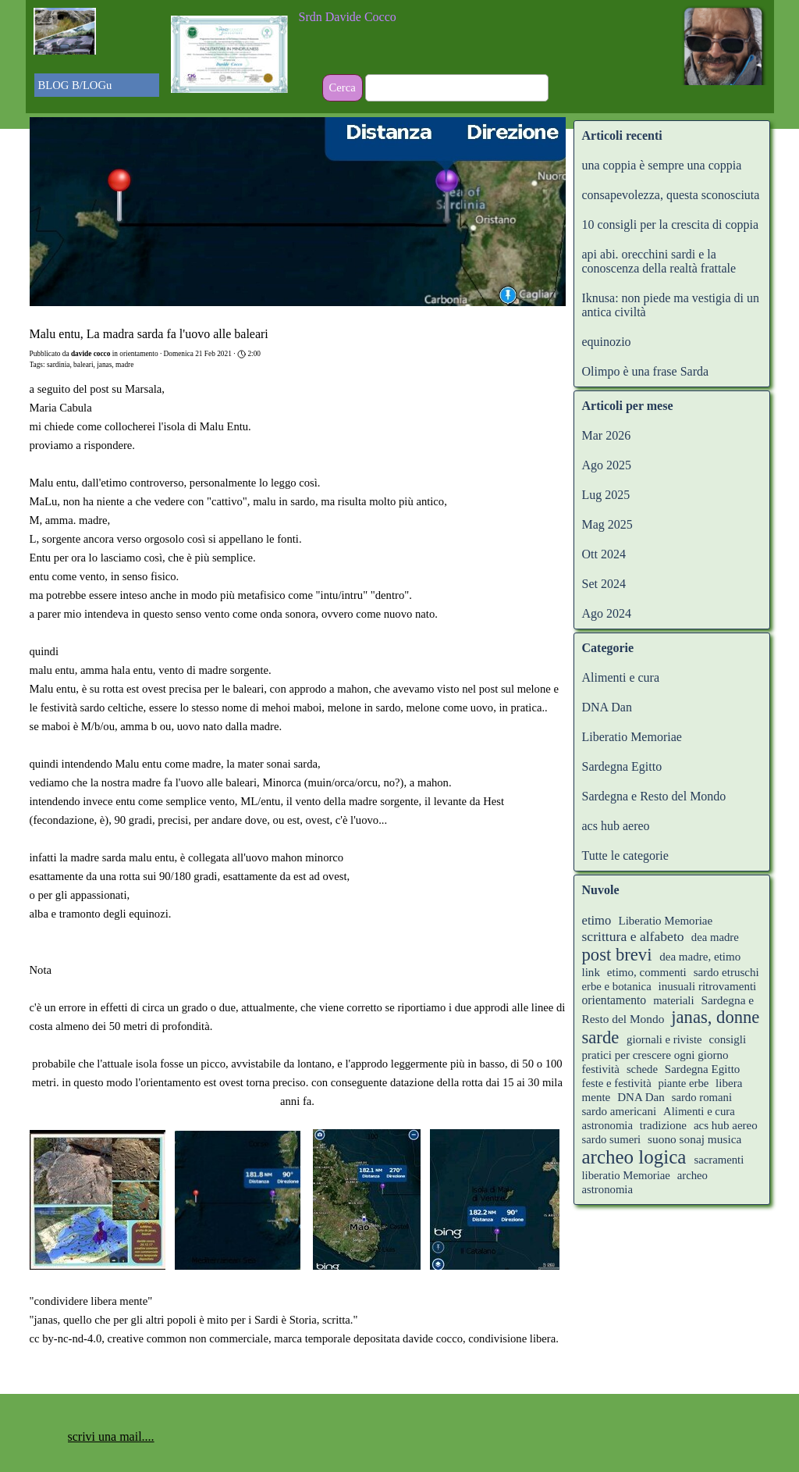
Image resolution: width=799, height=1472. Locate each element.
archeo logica (634, 1156)
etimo (597, 920)
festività (601, 1069)
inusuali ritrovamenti (708, 986)
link (591, 972)
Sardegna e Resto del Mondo (654, 796)
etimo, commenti (647, 972)
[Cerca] (457, 88)
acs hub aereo (616, 825)
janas (104, 365)
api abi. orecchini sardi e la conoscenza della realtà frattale (659, 261)
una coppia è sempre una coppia (662, 165)
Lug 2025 (606, 494)
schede (642, 1069)
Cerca (342, 87)
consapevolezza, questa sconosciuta (671, 194)
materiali (673, 1000)
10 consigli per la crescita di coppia (670, 224)
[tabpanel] (400, 17)
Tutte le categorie (625, 855)
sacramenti (719, 1159)
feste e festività (618, 1083)
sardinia (58, 365)
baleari (83, 365)
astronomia (607, 1125)
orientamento (614, 1000)
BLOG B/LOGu (75, 85)
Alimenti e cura (621, 677)
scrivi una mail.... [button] (111, 1436)
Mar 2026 (606, 435)
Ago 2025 (607, 465)
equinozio (606, 341)
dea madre (715, 937)
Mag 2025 (607, 524)
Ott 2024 (604, 554)
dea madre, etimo (699, 956)
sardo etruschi (726, 972)
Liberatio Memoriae (632, 736)
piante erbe (685, 1083)
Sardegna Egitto (622, 766)
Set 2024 (604, 583)
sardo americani (619, 1111)
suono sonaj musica (694, 1139)
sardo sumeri (611, 1139)
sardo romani (702, 1097)
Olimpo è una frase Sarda (645, 371)
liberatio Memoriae (626, 1175)
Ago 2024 (607, 613)
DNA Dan (607, 707)
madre (124, 365)
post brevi (617, 954)
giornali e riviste (664, 1039)
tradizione (663, 1125)
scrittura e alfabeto (633, 936)
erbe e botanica (617, 986)
